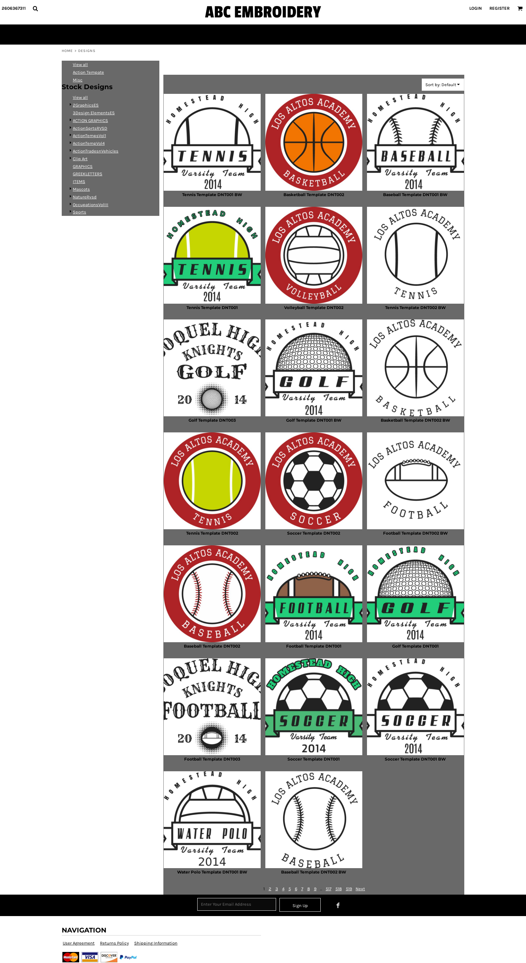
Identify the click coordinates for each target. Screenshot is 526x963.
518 (338, 888)
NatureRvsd (85, 196)
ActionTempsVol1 (89, 135)
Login (475, 8)
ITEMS (79, 181)
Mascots (81, 189)
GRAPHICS (83, 166)
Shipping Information (155, 943)
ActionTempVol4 (89, 143)
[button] (35, 8)
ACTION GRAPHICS (90, 120)
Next (360, 888)
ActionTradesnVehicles (95, 151)
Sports (79, 212)
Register (499, 8)
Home (67, 51)
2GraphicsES (86, 105)
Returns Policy (114, 943)
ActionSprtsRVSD (90, 128)
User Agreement (79, 943)
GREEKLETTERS (87, 173)
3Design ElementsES (94, 112)
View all (80, 64)
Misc (78, 79)
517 (328, 888)
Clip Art (80, 158)
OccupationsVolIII (90, 204)
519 (349, 888)
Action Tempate (88, 72)
